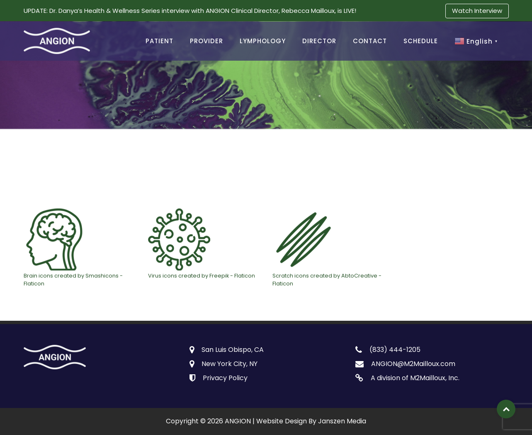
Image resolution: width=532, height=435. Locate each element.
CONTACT (370, 41)
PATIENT (159, 41)
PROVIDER (206, 41)
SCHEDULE (420, 41)
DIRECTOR (319, 41)
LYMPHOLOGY (263, 41)
